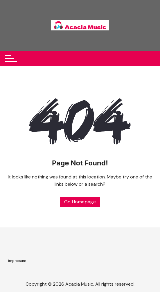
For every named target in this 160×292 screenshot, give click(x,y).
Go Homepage (80, 202)
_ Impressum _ (17, 261)
